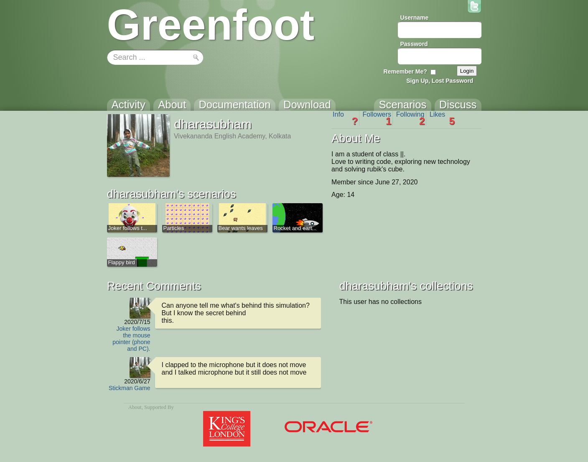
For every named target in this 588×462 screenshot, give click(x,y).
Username (414, 17)
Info (345, 118)
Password (414, 44)
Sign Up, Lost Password (439, 80)
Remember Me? (405, 71)
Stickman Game (129, 388)
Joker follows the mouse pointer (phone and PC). (131, 338)
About (135, 407)
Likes (442, 118)
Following (410, 118)
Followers (377, 118)
